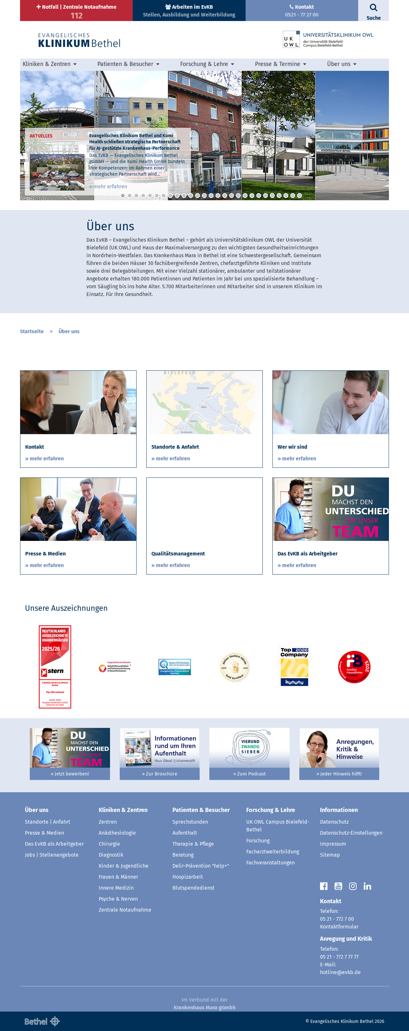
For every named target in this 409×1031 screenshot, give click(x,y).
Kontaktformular (339, 927)
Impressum (333, 844)
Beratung (182, 855)
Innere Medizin (116, 888)
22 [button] (265, 195)
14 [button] (211, 195)
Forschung (258, 841)
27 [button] (299, 195)
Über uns (338, 64)
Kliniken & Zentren (47, 64)
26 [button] (292, 195)
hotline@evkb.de (340, 972)
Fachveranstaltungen (270, 863)
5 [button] (150, 195)
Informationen (339, 810)
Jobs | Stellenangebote (52, 855)
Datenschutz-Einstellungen (351, 833)
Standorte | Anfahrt (47, 822)
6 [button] (156, 195)
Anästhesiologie (117, 833)
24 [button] (279, 195)
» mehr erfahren (108, 186)
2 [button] (129, 195)
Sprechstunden (190, 822)
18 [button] (238, 195)
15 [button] (218, 195)
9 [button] (177, 195)
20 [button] (251, 195)
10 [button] (184, 195)
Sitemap (330, 855)
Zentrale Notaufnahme (125, 910)
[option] (204, 135)
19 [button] (245, 195)
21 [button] (258, 195)
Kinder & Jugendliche (124, 866)
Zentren (108, 822)
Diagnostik (111, 855)
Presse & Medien (44, 833)
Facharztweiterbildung (272, 852)
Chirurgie (109, 844)
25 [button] (285, 195)
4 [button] (143, 195)
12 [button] (197, 195)
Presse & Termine (277, 64)
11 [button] (190, 195)
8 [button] (170, 195)
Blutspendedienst (193, 888)
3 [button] (136, 195)
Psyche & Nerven (118, 899)
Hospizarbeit (187, 877)
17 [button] (231, 195)
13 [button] (204, 195)
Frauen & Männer (118, 877)
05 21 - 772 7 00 (337, 919)
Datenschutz (334, 822)
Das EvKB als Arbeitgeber (54, 844)
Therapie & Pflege (193, 844)
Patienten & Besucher (125, 64)
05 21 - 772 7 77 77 (339, 957)
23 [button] (272, 195)
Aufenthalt (184, 833)
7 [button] (163, 195)
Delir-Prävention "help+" (200, 866)
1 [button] (122, 195)
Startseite (32, 331)
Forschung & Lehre (204, 64)
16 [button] (224, 195)
